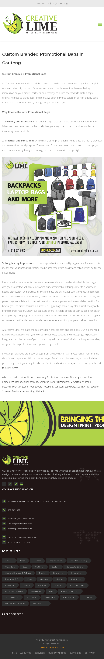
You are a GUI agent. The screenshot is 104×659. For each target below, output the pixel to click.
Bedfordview (19, 377)
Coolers (55, 567)
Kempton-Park (47, 381)
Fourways (64, 377)
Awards (8, 561)
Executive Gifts (12, 579)
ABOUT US (25, 653)
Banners (37, 561)
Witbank (40, 391)
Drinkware (58, 573)
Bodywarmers (55, 561)
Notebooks (36, 591)
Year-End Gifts (39, 603)
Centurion (52, 377)
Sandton (59, 386)
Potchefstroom (10, 386)
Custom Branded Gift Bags (18, 573)
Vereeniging (28, 391)
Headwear (10, 585)
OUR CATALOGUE (57, 653)
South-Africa (83, 386)
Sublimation (69, 597)
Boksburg (41, 377)
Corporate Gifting (75, 567)
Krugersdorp (62, 381)
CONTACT (90, 653)
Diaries (42, 573)
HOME (13, 653)
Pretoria (23, 386)
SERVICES (40, 653)
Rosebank (48, 386)
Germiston (86, 377)
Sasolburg (70, 386)
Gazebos (44, 579)
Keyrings (42, 585)
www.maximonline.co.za (52, 647)
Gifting (59, 579)
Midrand (86, 381)
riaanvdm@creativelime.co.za (21, 518)
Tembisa (16, 391)
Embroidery (77, 573)
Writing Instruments (15, 603)
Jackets (26, 585)
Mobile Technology (14, 591)
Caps (24, 567)
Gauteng (74, 377)
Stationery (32, 597)
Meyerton (75, 381)
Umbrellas (87, 597)
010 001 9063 (14, 510)
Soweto (94, 386)
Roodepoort (35, 386)
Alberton (6, 377)
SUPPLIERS (75, 653)
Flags (29, 579)
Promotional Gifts (70, 591)
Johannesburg (30, 381)
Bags (22, 561)
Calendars (10, 567)
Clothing (39, 567)
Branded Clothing (78, 561)
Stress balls (49, 597)
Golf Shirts (76, 579)
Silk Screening (12, 597)
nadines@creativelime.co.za (20, 528)
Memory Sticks (77, 585)
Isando (18, 381)
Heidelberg (8, 381)
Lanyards (58, 585)
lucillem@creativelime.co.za (20, 523)
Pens (51, 591)
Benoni (31, 377)
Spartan (6, 391)
